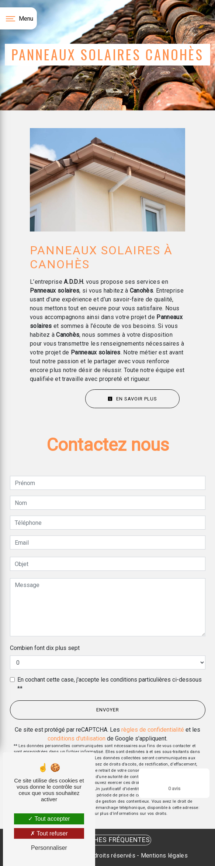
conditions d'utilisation (76, 738)
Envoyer (107, 710)
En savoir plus (132, 399)
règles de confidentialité (152, 729)
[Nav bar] (18, 18)
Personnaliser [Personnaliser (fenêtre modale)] (49, 848)
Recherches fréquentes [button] (107, 840)
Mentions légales (163, 855)
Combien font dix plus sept (45, 647)
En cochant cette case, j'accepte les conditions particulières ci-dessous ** (109, 684)
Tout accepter (49, 819)
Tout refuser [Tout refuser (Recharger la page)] (49, 833)
